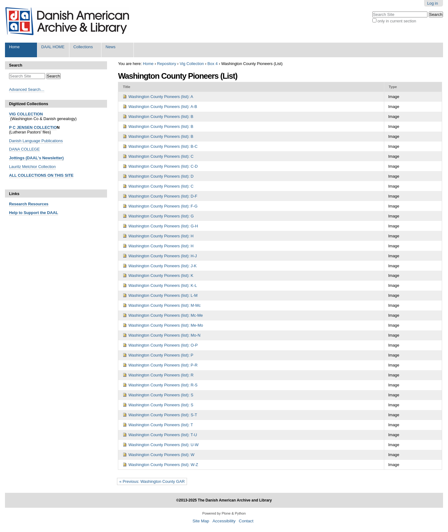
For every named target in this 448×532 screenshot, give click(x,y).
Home (14, 46)
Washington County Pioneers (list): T (160, 424)
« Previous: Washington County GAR (152, 481)
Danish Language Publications (36, 140)
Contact (246, 521)
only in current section (396, 21)
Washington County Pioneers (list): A (160, 96)
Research (18, 204)
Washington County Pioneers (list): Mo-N (164, 335)
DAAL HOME (52, 46)
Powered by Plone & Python (223, 513)
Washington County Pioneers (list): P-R (163, 365)
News (110, 46)
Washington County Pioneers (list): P (161, 355)
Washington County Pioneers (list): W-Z (163, 464)
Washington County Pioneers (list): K (161, 275)
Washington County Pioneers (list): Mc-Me (165, 315)
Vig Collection (192, 63)
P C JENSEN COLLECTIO (33, 127)
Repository (166, 63)
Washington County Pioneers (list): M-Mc (164, 305)
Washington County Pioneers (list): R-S (163, 385)
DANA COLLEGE (24, 149)
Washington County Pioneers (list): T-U (162, 434)
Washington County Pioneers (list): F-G (163, 206)
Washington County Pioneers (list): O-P (163, 345)
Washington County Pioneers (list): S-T (162, 415)
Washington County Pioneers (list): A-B (162, 106)
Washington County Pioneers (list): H (161, 236)
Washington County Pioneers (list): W (161, 454)
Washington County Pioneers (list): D (161, 176)
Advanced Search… (26, 89)
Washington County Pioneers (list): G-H (163, 226)
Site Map (201, 521)
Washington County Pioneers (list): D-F (162, 196)
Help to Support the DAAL (33, 212)
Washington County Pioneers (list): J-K (162, 266)
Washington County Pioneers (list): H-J (162, 256)
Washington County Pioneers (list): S (161, 395)
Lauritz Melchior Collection (32, 166)
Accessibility (224, 521)
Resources (38, 204)
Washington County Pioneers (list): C (161, 156)
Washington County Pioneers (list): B (161, 116)
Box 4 (213, 63)
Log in (432, 3)
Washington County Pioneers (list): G (161, 216)
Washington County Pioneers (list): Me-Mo (165, 325)
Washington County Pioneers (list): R (161, 375)
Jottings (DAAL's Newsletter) (36, 158)
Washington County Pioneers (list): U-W (163, 444)
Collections (83, 46)
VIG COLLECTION (26, 114)
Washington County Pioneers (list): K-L (162, 285)
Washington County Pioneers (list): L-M (163, 295)
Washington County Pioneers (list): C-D (163, 166)
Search (15, 65)
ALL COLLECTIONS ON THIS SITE (41, 175)
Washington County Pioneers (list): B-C (163, 146)
